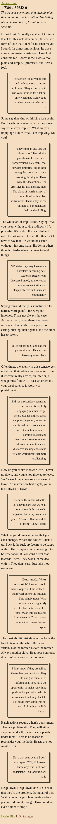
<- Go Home (9, 3)
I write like (8, 816)
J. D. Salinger (24, 816)
